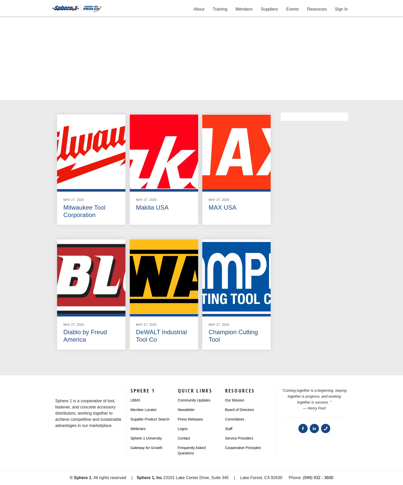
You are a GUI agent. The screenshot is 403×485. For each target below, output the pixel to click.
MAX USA (222, 207)
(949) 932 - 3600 (318, 477)
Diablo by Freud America (85, 336)
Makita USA (152, 207)
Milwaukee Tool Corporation (84, 211)
